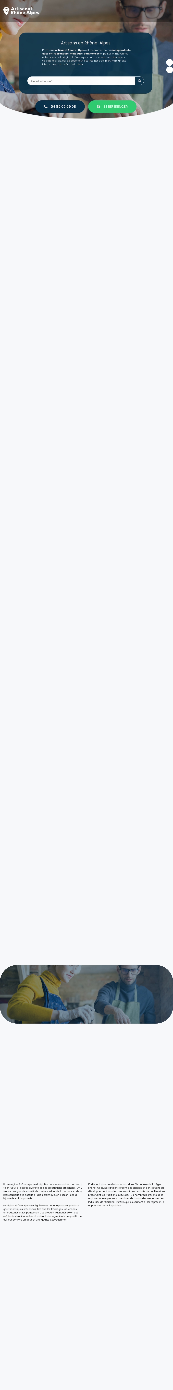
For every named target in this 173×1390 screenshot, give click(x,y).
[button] (168, 11)
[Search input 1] (82, 67)
